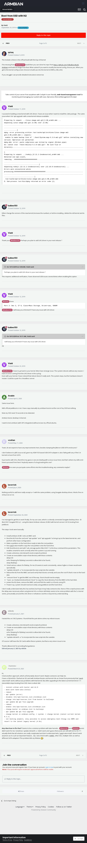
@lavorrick (63, 728)
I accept (78, 838)
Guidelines (28, 840)
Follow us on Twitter (64, 807)
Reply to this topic (44, 35)
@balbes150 (20, 65)
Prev (8, 43)
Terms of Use (7, 840)
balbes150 (12, 205)
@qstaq (5, 301)
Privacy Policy (40, 807)
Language (19, 807)
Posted (16, 55)
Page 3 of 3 (43, 43)
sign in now (49, 767)
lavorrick (12, 485)
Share (21, 791)
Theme (29, 807)
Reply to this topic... (12, 779)
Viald (6, 25)
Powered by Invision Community (43, 810)
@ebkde (76, 728)
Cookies (51, 807)
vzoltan (11, 440)
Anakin (11, 396)
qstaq (10, 52)
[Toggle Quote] (5, 267)
